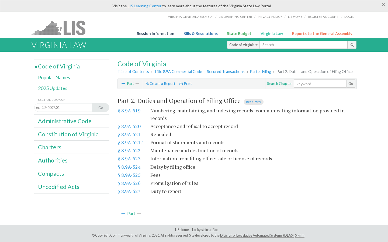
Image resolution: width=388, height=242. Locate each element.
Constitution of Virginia (68, 134)
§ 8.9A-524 (129, 167)
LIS (62, 27)
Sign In (299, 235)
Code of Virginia (243, 45)
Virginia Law (272, 33)
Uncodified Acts (58, 186)
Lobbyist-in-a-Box (205, 230)
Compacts (51, 173)
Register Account (323, 16)
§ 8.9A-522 (129, 150)
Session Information (155, 33)
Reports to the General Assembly (322, 33)
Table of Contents (133, 71)
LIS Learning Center (144, 6)
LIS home (295, 16)
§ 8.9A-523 (129, 158)
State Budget (239, 33)
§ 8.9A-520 (129, 126)
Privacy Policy (270, 16)
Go (350, 83)
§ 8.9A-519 (129, 110)
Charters (49, 147)
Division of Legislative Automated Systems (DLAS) (257, 235)
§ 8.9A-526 (129, 183)
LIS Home (182, 230)
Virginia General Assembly (190, 16)
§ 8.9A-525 (129, 175)
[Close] (384, 4)
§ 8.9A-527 (129, 191)
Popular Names (54, 77)
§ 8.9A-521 (129, 134)
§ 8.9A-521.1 (130, 142)
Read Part (253, 102)
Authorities (53, 160)
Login (349, 16)
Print (185, 83)
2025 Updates (52, 88)
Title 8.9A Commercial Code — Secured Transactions (199, 71)
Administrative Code (65, 121)
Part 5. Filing (260, 71)
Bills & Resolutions (200, 33)
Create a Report (160, 83)
